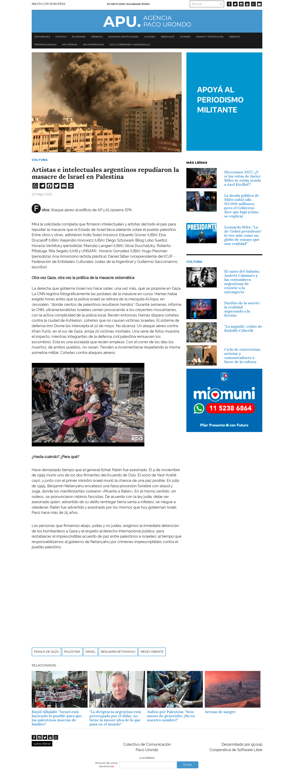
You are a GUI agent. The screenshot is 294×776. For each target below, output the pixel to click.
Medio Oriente (152, 652)
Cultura (149, 36)
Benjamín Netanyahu (118, 652)
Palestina (72, 652)
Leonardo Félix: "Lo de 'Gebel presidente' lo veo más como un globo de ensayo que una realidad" (243, 235)
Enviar (187, 764)
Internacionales (45, 44)
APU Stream (69, 44)
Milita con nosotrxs (48, 3)
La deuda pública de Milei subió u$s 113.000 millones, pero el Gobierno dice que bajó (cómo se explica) (241, 206)
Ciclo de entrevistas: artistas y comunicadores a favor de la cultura (242, 355)
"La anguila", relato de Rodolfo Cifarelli (243, 328)
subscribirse (42, 743)
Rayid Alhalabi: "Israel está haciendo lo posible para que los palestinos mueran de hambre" (57, 718)
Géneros (97, 36)
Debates (234, 36)
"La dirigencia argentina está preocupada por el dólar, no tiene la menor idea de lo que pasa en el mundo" (115, 718)
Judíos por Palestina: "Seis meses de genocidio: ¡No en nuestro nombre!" (171, 715)
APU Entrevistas (93, 44)
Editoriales (42, 36)
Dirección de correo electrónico (106, 765)
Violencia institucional (123, 36)
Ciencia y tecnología (210, 36)
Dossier (185, 36)
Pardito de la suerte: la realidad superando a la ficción (242, 309)
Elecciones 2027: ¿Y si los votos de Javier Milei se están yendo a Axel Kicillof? (242, 178)
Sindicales (167, 36)
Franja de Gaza (46, 652)
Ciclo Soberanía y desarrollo (130, 44)
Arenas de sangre (220, 711)
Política (61, 36)
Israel (91, 652)
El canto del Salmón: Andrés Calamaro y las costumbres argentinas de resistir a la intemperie (242, 281)
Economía (78, 36)
